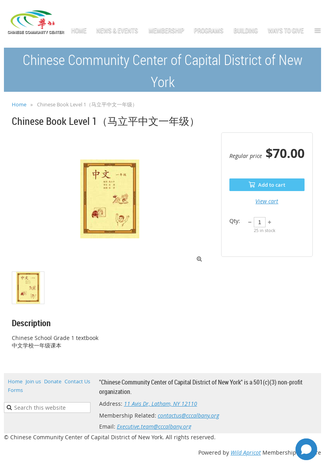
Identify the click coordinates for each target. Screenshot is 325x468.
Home (19, 104)
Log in (313, 11)
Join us (33, 381)
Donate (52, 381)
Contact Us (77, 381)
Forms (15, 390)
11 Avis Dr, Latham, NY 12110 (160, 403)
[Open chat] (306, 449)
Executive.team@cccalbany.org (154, 426)
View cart (266, 201)
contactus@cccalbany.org (188, 415)
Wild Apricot (246, 452)
